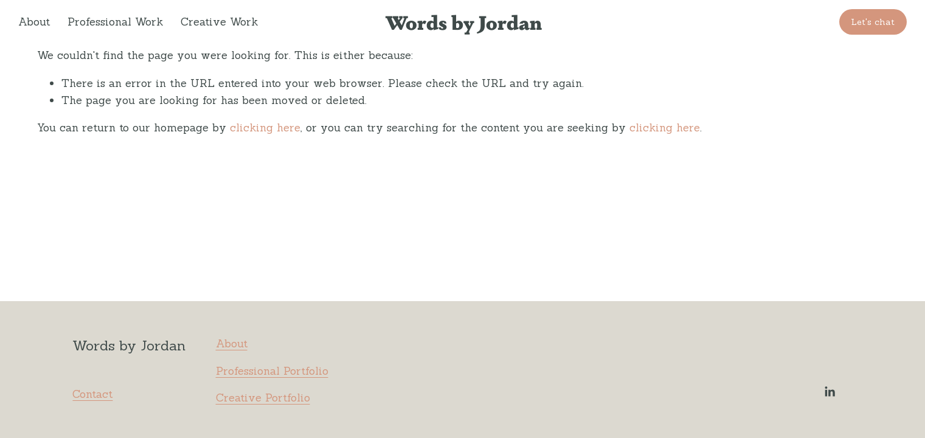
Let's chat (873, 21)
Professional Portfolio (272, 371)
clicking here (265, 127)
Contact (92, 394)
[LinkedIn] (829, 392)
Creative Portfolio (263, 398)
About (34, 22)
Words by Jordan (463, 21)
